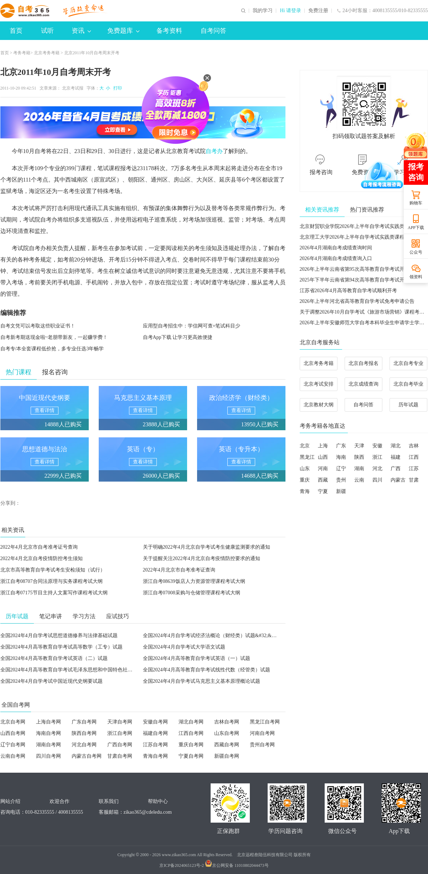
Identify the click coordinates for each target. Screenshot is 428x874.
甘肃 (414, 480)
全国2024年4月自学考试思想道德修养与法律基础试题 (59, 635)
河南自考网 (262, 733)
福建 (396, 457)
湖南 (359, 468)
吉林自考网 (226, 722)
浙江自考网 (119, 733)
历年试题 (408, 404)
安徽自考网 (155, 722)
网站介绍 (10, 801)
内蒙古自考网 (87, 756)
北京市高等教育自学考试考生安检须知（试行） (52, 570)
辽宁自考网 (12, 744)
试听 (47, 30)
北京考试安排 (319, 384)
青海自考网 (155, 756)
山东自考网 (226, 733)
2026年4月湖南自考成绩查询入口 (336, 258)
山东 (305, 468)
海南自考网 (48, 733)
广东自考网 (84, 722)
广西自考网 (119, 744)
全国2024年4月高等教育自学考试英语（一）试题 (196, 658)
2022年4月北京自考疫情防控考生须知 (41, 558)
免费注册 (318, 10)
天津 (359, 445)
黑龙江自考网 (265, 722)
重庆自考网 (191, 744)
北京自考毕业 (408, 384)
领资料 (415, 276)
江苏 (414, 468)
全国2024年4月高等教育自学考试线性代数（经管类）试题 (206, 669)
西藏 (323, 480)
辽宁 (341, 468)
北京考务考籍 (47, 52)
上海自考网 (48, 722)
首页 (16, 30)
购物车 (415, 202)
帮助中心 (158, 801)
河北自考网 (84, 744)
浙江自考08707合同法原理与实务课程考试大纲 (51, 581)
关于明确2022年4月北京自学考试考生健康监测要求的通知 (206, 547)
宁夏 (323, 491)
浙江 (377, 457)
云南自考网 (12, 756)
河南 (323, 468)
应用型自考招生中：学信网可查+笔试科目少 (192, 326)
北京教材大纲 (319, 404)
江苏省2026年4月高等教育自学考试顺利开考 (348, 290)
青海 (305, 491)
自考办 (214, 151)
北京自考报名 (363, 363)
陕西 (359, 457)
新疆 (341, 491)
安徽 (377, 445)
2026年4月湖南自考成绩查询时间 (336, 247)
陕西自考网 (84, 733)
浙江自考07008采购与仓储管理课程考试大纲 (191, 592)
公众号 (415, 252)
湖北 (396, 445)
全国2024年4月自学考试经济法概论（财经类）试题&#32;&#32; (212, 635)
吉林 (414, 445)
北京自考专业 (408, 363)
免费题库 (123, 30)
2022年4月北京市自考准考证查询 (179, 570)
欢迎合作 (59, 801)
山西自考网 (12, 733)
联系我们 (109, 801)
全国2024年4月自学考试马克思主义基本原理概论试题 (201, 681)
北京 (305, 445)
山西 (323, 457)
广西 (396, 468)
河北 (377, 468)
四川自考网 (48, 756)
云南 (359, 480)
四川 (377, 480)
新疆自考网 (226, 756)
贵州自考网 (262, 744)
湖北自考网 (191, 722)
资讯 (81, 30)
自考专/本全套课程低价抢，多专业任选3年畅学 (52, 348)
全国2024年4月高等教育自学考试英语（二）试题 (54, 658)
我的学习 (263, 10)
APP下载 (416, 227)
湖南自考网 (48, 744)
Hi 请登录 (290, 10)
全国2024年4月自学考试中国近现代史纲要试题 (51, 681)
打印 (116, 88)
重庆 (305, 480)
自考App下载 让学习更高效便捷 (178, 337)
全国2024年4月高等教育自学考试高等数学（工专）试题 (61, 647)
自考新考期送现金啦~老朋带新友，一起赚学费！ (54, 337)
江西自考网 (191, 733)
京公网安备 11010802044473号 (237, 865)
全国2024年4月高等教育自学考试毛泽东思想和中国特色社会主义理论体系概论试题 (91, 669)
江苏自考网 (155, 744)
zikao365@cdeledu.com (148, 812)
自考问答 (213, 30)
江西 (414, 457)
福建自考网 (155, 733)
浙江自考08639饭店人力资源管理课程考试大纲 (194, 581)
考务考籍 (21, 52)
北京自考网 (12, 722)
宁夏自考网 (191, 756)
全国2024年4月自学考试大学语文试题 (184, 647)
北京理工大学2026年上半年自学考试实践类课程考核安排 (362, 237)
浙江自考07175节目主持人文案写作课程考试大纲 (54, 592)
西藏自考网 (226, 744)
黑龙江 (307, 457)
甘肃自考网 (119, 756)
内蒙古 (398, 480)
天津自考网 (119, 722)
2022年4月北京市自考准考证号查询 (39, 547)
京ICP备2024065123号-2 (181, 865)
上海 (323, 445)
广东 (341, 445)
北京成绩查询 (363, 384)
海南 (341, 457)
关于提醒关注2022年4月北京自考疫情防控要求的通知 (201, 558)
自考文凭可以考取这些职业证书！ (37, 326)
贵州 (341, 480)
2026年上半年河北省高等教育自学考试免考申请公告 (357, 301)
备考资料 (169, 30)
